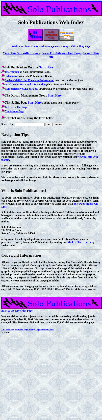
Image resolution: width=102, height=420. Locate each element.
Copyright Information (21, 255)
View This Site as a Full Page (61, 53)
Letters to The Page (16, 107)
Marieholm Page (14, 111)
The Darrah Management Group (49, 46)
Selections (11, 76)
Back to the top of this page (17, 310)
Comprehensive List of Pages (21, 88)
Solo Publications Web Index (51, 22)
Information (12, 71)
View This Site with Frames (21, 53)
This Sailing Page (80, 46)
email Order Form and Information (25, 84)
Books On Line (20, 46)
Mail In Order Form (79, 242)
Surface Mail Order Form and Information (29, 80)
